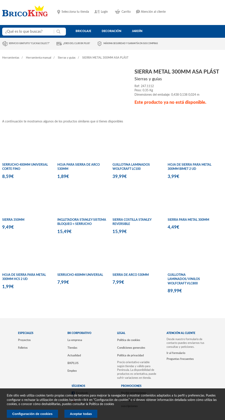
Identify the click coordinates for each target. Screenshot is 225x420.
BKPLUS (72, 363)
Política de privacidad (130, 355)
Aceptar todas (81, 414)
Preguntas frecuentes (180, 359)
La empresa (74, 340)
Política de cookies (128, 340)
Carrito (126, 11)
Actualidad (74, 355)
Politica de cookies (101, 404)
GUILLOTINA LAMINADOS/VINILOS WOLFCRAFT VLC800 (184, 279)
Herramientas (10, 57)
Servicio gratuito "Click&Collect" (29, 43)
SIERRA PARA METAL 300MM (188, 219)
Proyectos (24, 340)
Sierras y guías (67, 57)
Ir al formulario (176, 353)
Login (104, 11)
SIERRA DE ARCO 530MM (130, 274)
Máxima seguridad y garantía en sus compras (130, 43)
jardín (137, 31)
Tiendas (72, 347)
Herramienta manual (38, 57)
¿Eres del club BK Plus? (76, 43)
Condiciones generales (131, 347)
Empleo (72, 371)
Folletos (23, 347)
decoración (111, 31)
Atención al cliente (153, 11)
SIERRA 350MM (13, 219)
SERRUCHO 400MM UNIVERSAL (80, 274)
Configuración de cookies (32, 414)
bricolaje (83, 31)
